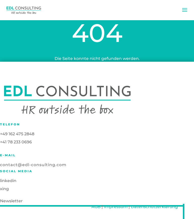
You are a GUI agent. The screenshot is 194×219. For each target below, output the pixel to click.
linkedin (8, 180)
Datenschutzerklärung (154, 206)
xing (4, 188)
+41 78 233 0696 (16, 142)
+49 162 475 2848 (17, 134)
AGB (96, 206)
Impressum (116, 206)
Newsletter (11, 201)
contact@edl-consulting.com (33, 164)
